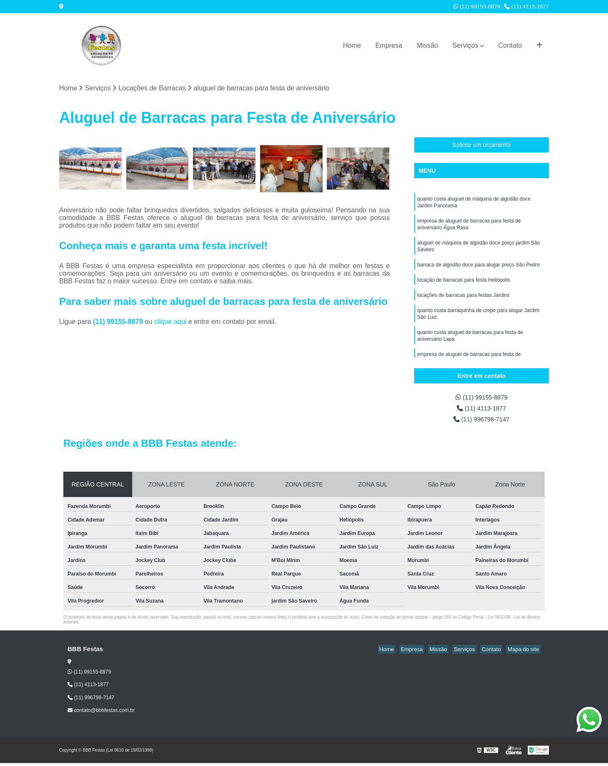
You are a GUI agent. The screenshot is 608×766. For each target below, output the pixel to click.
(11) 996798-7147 (482, 422)
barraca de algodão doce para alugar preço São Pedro (478, 271)
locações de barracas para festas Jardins (463, 303)
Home (352, 45)
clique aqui (170, 322)
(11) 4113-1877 (526, 6)
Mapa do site (524, 652)
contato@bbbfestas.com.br (101, 714)
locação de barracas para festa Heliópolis (463, 287)
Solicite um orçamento (481, 145)
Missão (427, 45)
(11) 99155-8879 (476, 6)
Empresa (388, 45)
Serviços (465, 45)
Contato (510, 45)
